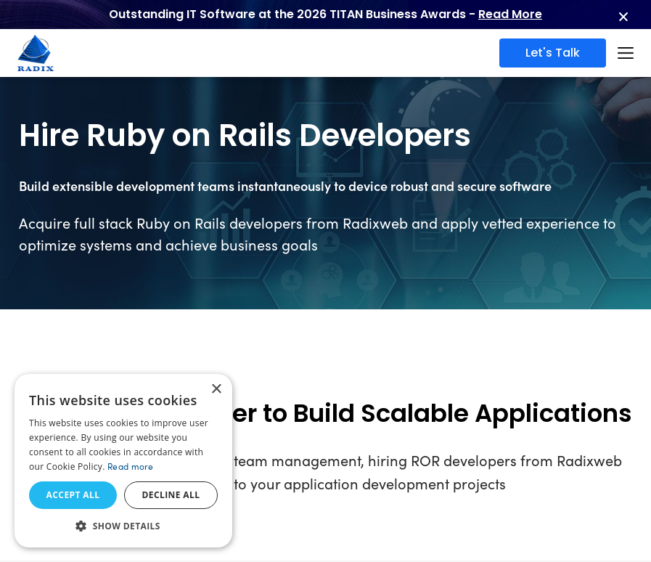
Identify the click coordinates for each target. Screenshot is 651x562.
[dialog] (123, 460)
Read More (510, 14)
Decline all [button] (171, 495)
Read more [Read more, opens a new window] (130, 466)
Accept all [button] (73, 495)
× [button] (215, 389)
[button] (123, 525)
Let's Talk (552, 52)
